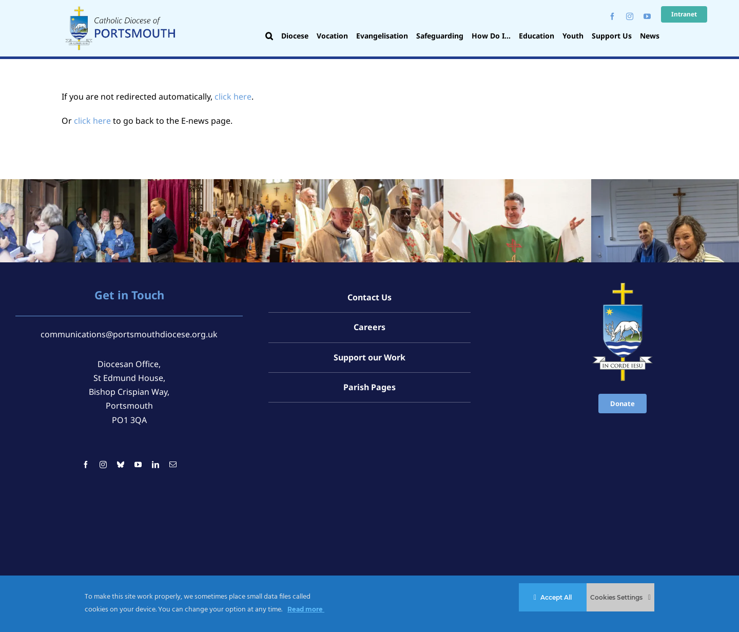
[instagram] (629, 16)
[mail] (173, 464)
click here (233, 96)
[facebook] (612, 16)
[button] (269, 37)
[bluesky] (120, 464)
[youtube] (647, 16)
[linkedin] (155, 464)
